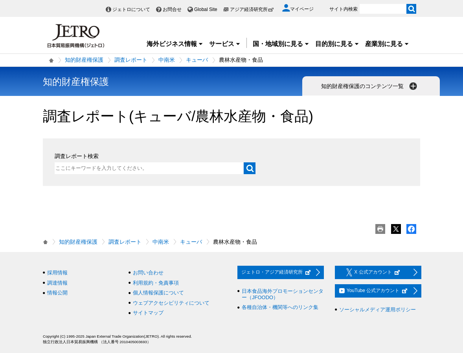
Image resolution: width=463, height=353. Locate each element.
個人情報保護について (158, 293)
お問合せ (172, 9)
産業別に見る (387, 43)
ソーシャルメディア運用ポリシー (377, 310)
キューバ (197, 60)
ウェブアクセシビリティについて (171, 303)
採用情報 (57, 273)
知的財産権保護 (84, 60)
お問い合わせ (148, 273)
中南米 (166, 60)
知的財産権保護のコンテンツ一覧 (370, 86)
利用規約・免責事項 (156, 283)
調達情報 (57, 283)
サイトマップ (148, 313)
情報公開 (57, 293)
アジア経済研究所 (252, 9)
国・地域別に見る (281, 43)
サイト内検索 (343, 9)
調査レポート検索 (77, 156)
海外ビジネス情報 (175, 43)
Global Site (205, 9)
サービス (225, 43)
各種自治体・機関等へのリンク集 (280, 307)
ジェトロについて (131, 9)
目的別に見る (337, 43)
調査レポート (130, 60)
